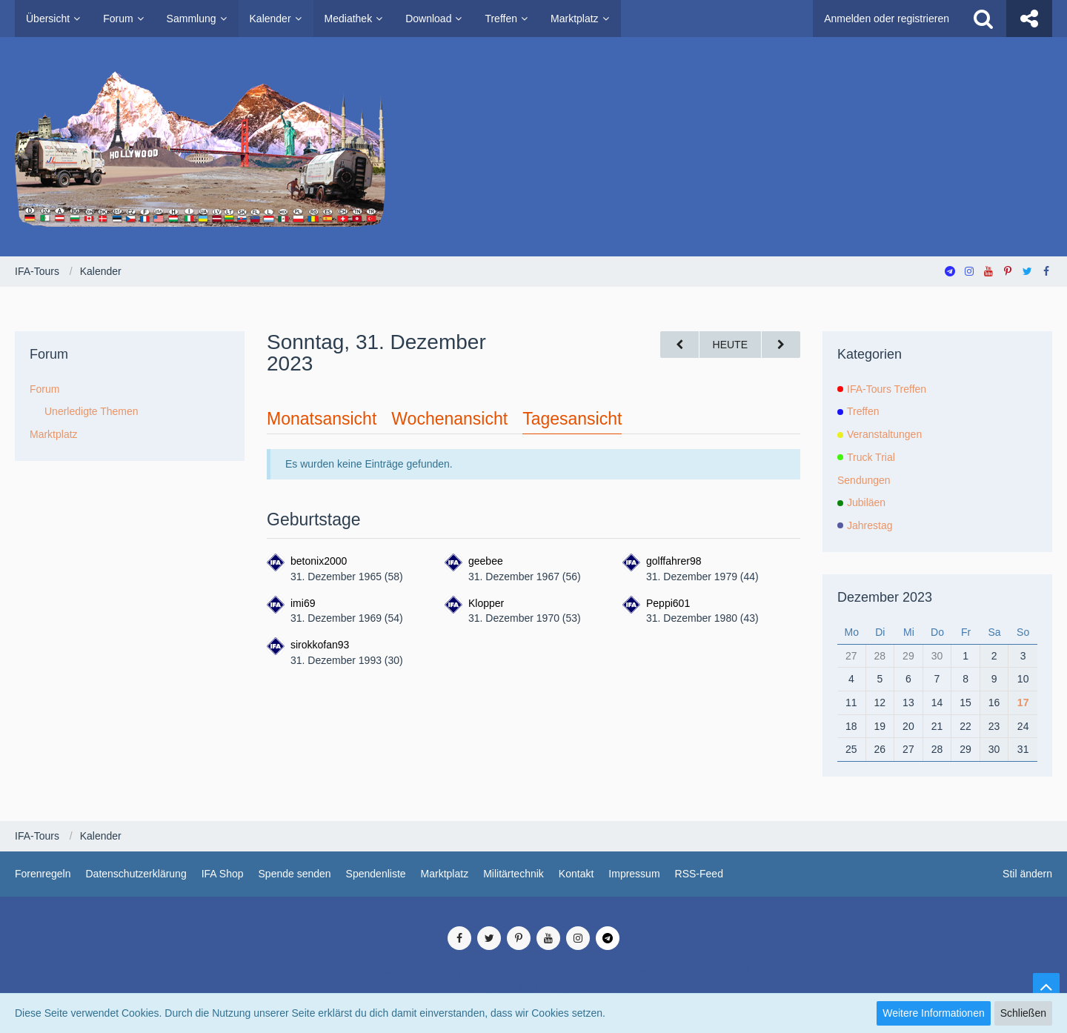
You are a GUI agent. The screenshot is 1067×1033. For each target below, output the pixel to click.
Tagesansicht (572, 418)
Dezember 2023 (884, 597)
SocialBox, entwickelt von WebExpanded (533, 988)
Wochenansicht (449, 418)
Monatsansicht (321, 418)
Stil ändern (1027, 874)
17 (1023, 702)
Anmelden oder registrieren (886, 18)
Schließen (1023, 1013)
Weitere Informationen (933, 1013)
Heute (730, 345)
